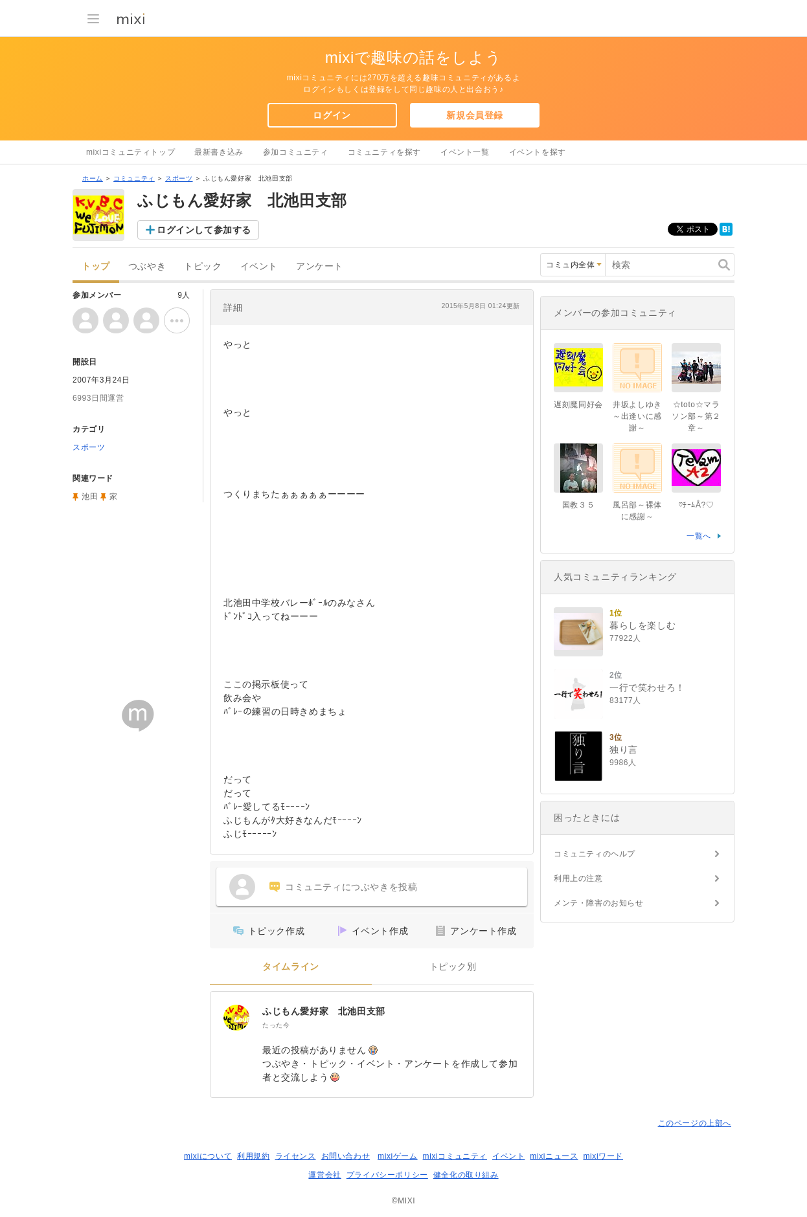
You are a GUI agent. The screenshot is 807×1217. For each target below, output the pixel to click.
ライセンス (295, 1156)
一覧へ (699, 536)
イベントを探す (537, 152)
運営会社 (324, 1174)
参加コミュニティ (295, 152)
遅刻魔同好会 (578, 404)
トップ (96, 266)
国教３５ (578, 504)
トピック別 (453, 967)
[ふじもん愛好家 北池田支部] (236, 1018)
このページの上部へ (694, 1123)
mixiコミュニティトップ (130, 152)
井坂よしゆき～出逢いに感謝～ (637, 416)
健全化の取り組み (466, 1174)
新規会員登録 (474, 115)
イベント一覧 (465, 152)
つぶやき (147, 266)
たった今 (276, 1025)
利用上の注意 (578, 878)
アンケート (319, 266)
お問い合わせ (345, 1156)
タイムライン (290, 967)
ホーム (92, 178)
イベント (259, 266)
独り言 (623, 749)
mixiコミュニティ (455, 1156)
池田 (90, 496)
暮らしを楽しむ (642, 625)
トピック (203, 266)
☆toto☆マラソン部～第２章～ (696, 416)
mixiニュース (554, 1156)
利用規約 (253, 1156)
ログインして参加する (204, 230)
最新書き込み (219, 152)
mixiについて (208, 1156)
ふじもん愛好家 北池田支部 (323, 1011)
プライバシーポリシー (387, 1174)
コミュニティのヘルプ (594, 853)
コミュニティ (134, 178)
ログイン (331, 115)
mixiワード (603, 1156)
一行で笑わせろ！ (647, 687)
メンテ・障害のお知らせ (599, 903)
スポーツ (178, 178)
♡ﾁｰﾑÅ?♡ (696, 504)
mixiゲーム (398, 1156)
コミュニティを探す (384, 152)
